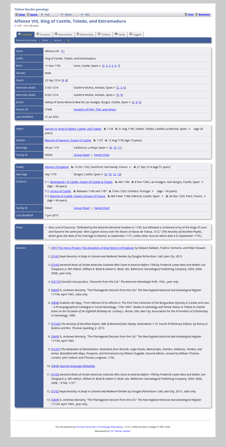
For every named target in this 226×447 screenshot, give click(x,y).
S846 (55, 366)
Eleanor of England (57, 167)
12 (114, 174)
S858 (55, 303)
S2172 (56, 281)
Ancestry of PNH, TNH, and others (95, 109)
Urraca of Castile (60, 191)
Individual (25, 34)
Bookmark (204, 14)
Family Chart (102, 155)
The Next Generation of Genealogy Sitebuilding (99, 426)
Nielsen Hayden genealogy (32, 9)
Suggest (135, 34)
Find (47, 14)
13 (118, 174)
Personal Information (26, 40)
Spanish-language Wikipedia (77, 366)
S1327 (56, 349)
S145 (55, 265)
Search (33, 14)
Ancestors (43, 34)
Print (190, 14)
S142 (55, 256)
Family (120, 34)
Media (68, 14)
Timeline (104, 34)
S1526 (56, 324)
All (68, 40)
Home (22, 14)
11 (119, 147)
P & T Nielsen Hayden (120, 431)
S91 (54, 248)
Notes (45, 40)
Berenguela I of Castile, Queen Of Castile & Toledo (81, 182)
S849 (55, 290)
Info (87, 14)
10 (114, 147)
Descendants (63, 34)
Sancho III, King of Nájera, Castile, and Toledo (73, 129)
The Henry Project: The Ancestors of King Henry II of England (95, 248)
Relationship (85, 34)
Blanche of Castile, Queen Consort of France (77, 196)
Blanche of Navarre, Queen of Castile (68, 140)
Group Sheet (82, 155)
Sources (58, 40)
